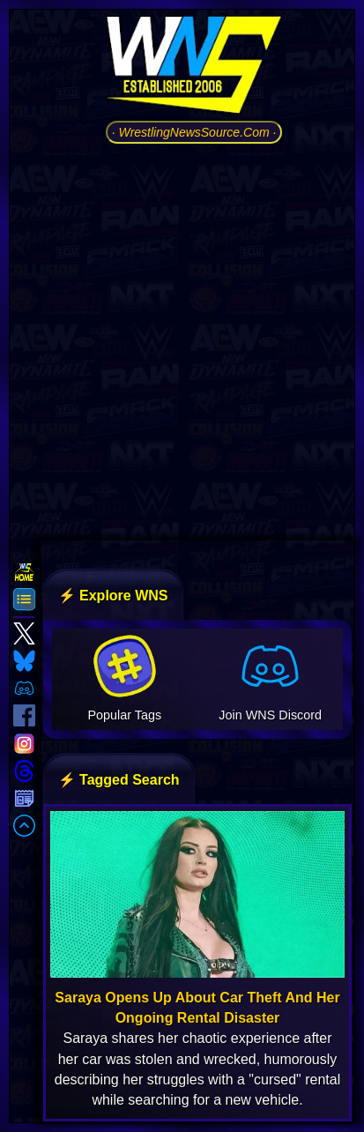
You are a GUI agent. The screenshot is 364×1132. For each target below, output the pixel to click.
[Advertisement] (182, 340)
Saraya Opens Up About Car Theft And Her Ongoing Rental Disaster (197, 1007)
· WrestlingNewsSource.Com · (194, 132)
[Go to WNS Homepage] (194, 68)
